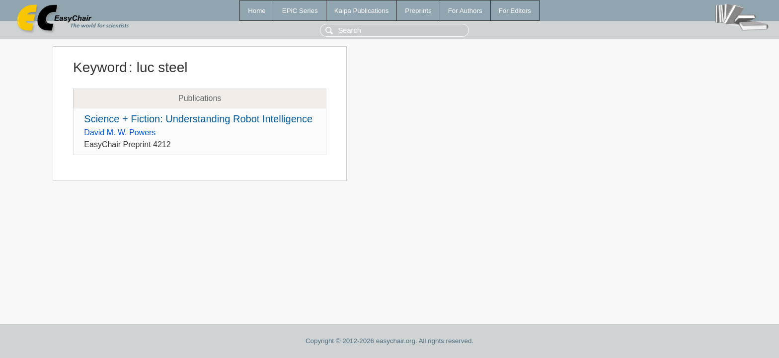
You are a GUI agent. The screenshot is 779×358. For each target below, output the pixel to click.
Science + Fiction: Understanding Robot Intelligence (198, 118)
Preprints (418, 10)
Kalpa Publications (361, 10)
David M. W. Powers (120, 132)
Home (257, 10)
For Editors (515, 10)
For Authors (465, 10)
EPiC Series (300, 10)
